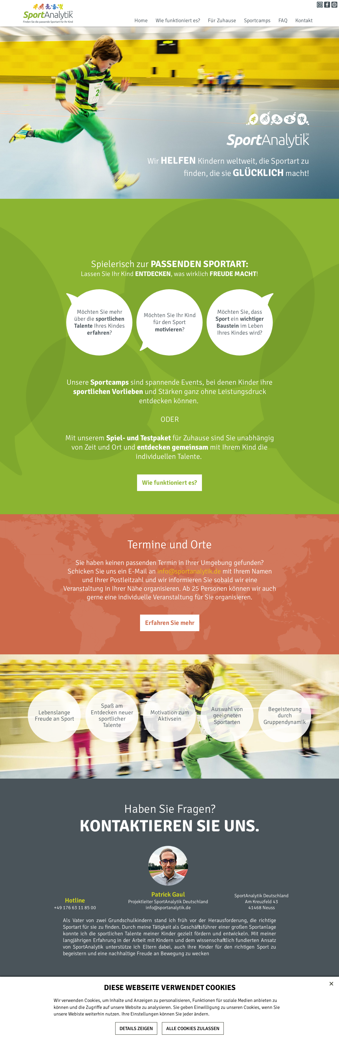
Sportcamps (257, 20)
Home (141, 20)
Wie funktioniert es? (178, 20)
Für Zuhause (222, 20)
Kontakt (304, 20)
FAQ (282, 20)
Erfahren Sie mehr (169, 623)
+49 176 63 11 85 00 (75, 907)
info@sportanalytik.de (189, 571)
